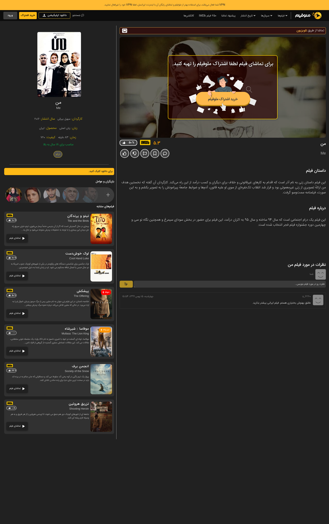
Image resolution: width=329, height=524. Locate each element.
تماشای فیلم (17, 238)
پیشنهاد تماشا (228, 16)
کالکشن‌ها (189, 16)
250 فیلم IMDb (207, 16)
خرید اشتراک (28, 15)
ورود (10, 15)
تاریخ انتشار (248, 16)
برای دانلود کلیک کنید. (101, 171)
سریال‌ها (267, 16)
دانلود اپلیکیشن (54, 15)
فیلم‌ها (283, 16)
